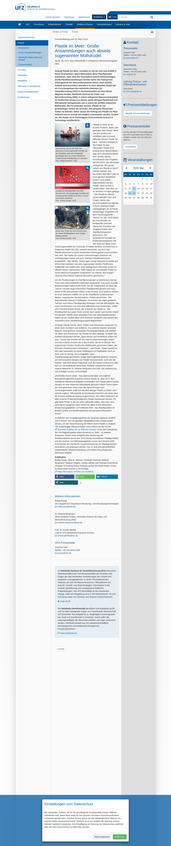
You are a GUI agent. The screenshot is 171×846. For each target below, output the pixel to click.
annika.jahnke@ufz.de (68, 535)
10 (151, 184)
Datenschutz (84, 17)
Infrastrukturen (54, 24)
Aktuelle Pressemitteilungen (137, 113)
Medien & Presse (85, 24)
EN (115, 17)
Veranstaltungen (104, 24)
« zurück (60, 649)
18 (125, 193)
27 (125, 179)
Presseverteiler (25, 64)
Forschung (39, 24)
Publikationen (24, 97)
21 (138, 193)
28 (130, 179)
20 (134, 193)
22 (142, 193)
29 (134, 179)
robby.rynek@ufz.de (67, 506)
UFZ (28, 24)
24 (151, 193)
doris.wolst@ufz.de (133, 91)
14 (138, 188)
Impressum (69, 17)
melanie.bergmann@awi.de (70, 522)
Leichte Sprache (52, 17)
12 (130, 188)
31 (151, 198)
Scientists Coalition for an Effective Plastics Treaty (80, 429)
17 (151, 188)
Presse (21, 43)
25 (125, 198)
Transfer (69, 24)
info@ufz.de (131, 74)
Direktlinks (99, 17)
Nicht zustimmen (102, 837)
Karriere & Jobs (123, 24)
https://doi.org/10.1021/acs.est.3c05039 (75, 471)
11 (125, 188)
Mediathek (22, 81)
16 (147, 188)
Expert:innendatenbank (28, 92)
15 (142, 188)
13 (134, 188)
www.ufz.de (65, 601)
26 (130, 198)
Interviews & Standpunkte (29, 86)
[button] (64, 477)
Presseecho (23, 48)
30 (138, 179)
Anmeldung (130, 147)
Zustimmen (120, 837)
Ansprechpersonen (26, 37)
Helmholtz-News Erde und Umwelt (30, 58)
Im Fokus (22, 70)
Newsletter (22, 75)
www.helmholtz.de (68, 633)
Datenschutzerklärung (62, 827)
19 (130, 193)
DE (110, 17)
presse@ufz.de (64, 553)
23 (147, 193)
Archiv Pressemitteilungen (30, 52)
